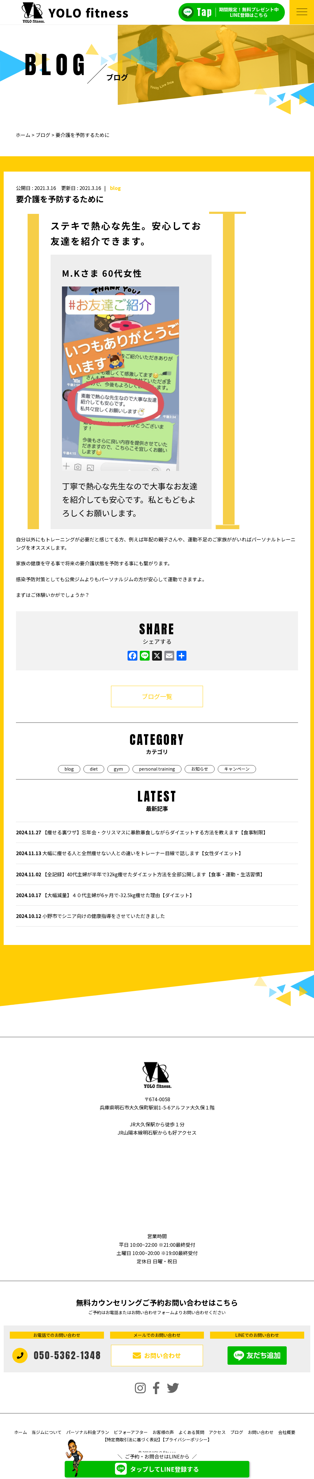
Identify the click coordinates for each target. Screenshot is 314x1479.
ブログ (43, 134)
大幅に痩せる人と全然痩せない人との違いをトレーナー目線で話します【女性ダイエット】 (129, 853)
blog (115, 188)
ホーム (24, 134)
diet (94, 769)
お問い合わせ (261, 1432)
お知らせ (199, 769)
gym (118, 769)
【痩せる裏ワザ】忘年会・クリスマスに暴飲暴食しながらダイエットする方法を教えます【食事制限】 (142, 832)
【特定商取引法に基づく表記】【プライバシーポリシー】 (157, 1439)
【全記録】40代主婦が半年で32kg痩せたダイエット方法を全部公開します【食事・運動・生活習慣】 (140, 874)
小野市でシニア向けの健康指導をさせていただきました (90, 916)
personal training (157, 769)
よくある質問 (191, 1432)
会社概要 (286, 1432)
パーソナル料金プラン (87, 1432)
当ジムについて (47, 1432)
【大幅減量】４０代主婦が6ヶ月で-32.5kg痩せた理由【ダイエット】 (105, 895)
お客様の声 (163, 1432)
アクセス (217, 1432)
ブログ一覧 (157, 696)
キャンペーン (237, 769)
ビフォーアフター (131, 1432)
